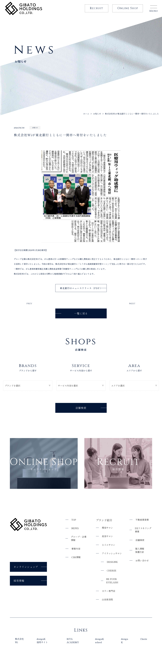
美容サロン (107, 536)
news (75, 528)
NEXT (132, 303)
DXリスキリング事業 (143, 530)
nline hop (127, 8)
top (73, 519)
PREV (29, 303)
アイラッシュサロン (112, 553)
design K (124, 640)
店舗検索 (81, 408)
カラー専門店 (108, 590)
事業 (75, 548)
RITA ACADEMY (73, 640)
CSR (76, 557)
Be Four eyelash (112, 580)
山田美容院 (107, 599)
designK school (99, 640)
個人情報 (139, 550)
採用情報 (19, 580)
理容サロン (107, 527)
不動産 (142, 519)
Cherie (111, 570)
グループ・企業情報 (78, 538)
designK (112, 561)
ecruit (96, 8)
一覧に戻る (81, 313)
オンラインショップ (26, 566)
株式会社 (19, 640)
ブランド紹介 (104, 520)
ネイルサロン (108, 544)
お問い (142, 560)
